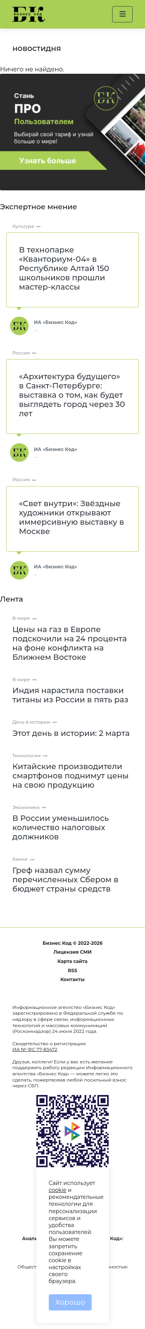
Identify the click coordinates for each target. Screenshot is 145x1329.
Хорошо (70, 1302)
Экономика (25, 807)
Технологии (26, 755)
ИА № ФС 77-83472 (34, 1049)
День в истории (31, 722)
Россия (21, 353)
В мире (21, 618)
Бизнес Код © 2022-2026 (72, 943)
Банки (19, 859)
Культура (23, 226)
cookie (58, 1190)
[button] (122, 14)
